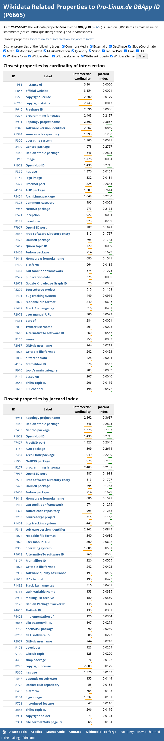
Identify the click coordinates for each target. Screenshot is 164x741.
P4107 (18, 364)
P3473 (18, 240)
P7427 (18, 184)
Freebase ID (34, 109)
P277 (18, 116)
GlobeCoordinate (144, 46)
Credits (36, 732)
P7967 (18, 227)
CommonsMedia (76, 46)
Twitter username (39, 327)
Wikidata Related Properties (45, 7)
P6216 (18, 103)
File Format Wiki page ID (44, 722)
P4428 (18, 616)
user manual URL (38, 314)
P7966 (18, 209)
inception (33, 215)
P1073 (18, 352)
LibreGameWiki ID (39, 623)
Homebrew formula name (45, 258)
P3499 (18, 147)
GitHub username (39, 345)
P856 (18, 91)
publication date (38, 277)
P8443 (18, 258)
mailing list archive (40, 598)
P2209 (18, 289)
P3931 (18, 716)
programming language (43, 116)
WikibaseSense (124, 56)
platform (32, 265)
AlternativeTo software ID (45, 333)
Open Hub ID (35, 165)
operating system (39, 140)
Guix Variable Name (40, 592)
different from (36, 358)
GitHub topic (35, 654)
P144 (18, 376)
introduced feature (40, 703)
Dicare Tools (18, 732)
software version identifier (45, 128)
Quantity (81, 51)
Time (131, 51)
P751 (18, 703)
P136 (18, 339)
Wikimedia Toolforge (100, 732)
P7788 (18, 629)
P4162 (18, 190)
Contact (75, 732)
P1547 (18, 679)
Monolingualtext (30, 51)
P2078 (18, 314)
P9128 (18, 604)
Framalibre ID (36, 364)
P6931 (18, 122)
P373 (18, 203)
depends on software (41, 679)
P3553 (18, 383)
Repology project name (43, 122)
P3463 (18, 252)
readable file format (41, 302)
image (30, 159)
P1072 (18, 302)
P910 (18, 370)
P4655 (18, 610)
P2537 (18, 234)
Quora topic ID (36, 246)
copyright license (38, 97)
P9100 (18, 654)
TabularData (114, 51)
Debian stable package (42, 153)
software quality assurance (46, 573)
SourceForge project (41, 289)
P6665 (97, 27)
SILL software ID (38, 635)
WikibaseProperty (96, 56)
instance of (34, 84)
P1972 (18, 165)
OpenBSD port (36, 227)
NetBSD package (38, 209)
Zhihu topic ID (36, 383)
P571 (18, 215)
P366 (18, 171)
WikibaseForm (17, 56)
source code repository (43, 134)
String (96, 51)
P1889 (18, 358)
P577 (18, 277)
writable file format (40, 352)
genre (30, 339)
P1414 (18, 271)
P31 (19, 84)
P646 (18, 109)
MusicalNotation (58, 51)
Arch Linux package (40, 196)
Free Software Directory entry (48, 234)
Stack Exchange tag (40, 308)
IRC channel (34, 389)
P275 (18, 97)
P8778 (18, 685)
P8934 (18, 598)
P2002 (18, 327)
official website (37, 91)
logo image (34, 178)
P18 (19, 159)
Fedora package (37, 252)
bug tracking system (41, 296)
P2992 (18, 573)
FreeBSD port (35, 184)
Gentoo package (38, 147)
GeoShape (120, 46)
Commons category (40, 203)
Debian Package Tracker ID (46, 604)
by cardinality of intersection (50, 39)
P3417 (18, 246)
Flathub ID (33, 610)
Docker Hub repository (42, 685)
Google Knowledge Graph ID (46, 283)
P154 (18, 178)
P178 (18, 221)
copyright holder (38, 716)
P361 (18, 321)
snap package (36, 660)
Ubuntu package (38, 240)
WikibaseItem (41, 56)
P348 (18, 128)
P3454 (18, 196)
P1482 (18, 308)
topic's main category (42, 370)
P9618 (18, 333)
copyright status (38, 103)
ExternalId (100, 46)
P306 (18, 140)
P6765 (18, 592)
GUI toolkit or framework (44, 271)
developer (33, 221)
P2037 (18, 345)
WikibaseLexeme (67, 56)
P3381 (18, 722)
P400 (18, 265)
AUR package (35, 190)
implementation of (40, 616)
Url (142, 51)
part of (31, 321)
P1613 (18, 389)
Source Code (55, 732)
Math (10, 51)
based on (32, 376)
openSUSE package (39, 629)
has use (31, 171)
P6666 (18, 623)
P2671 (18, 283)
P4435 (18, 660)
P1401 (18, 296)
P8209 (18, 635)
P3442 (18, 153)
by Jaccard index (82, 39)
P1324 (18, 134)
